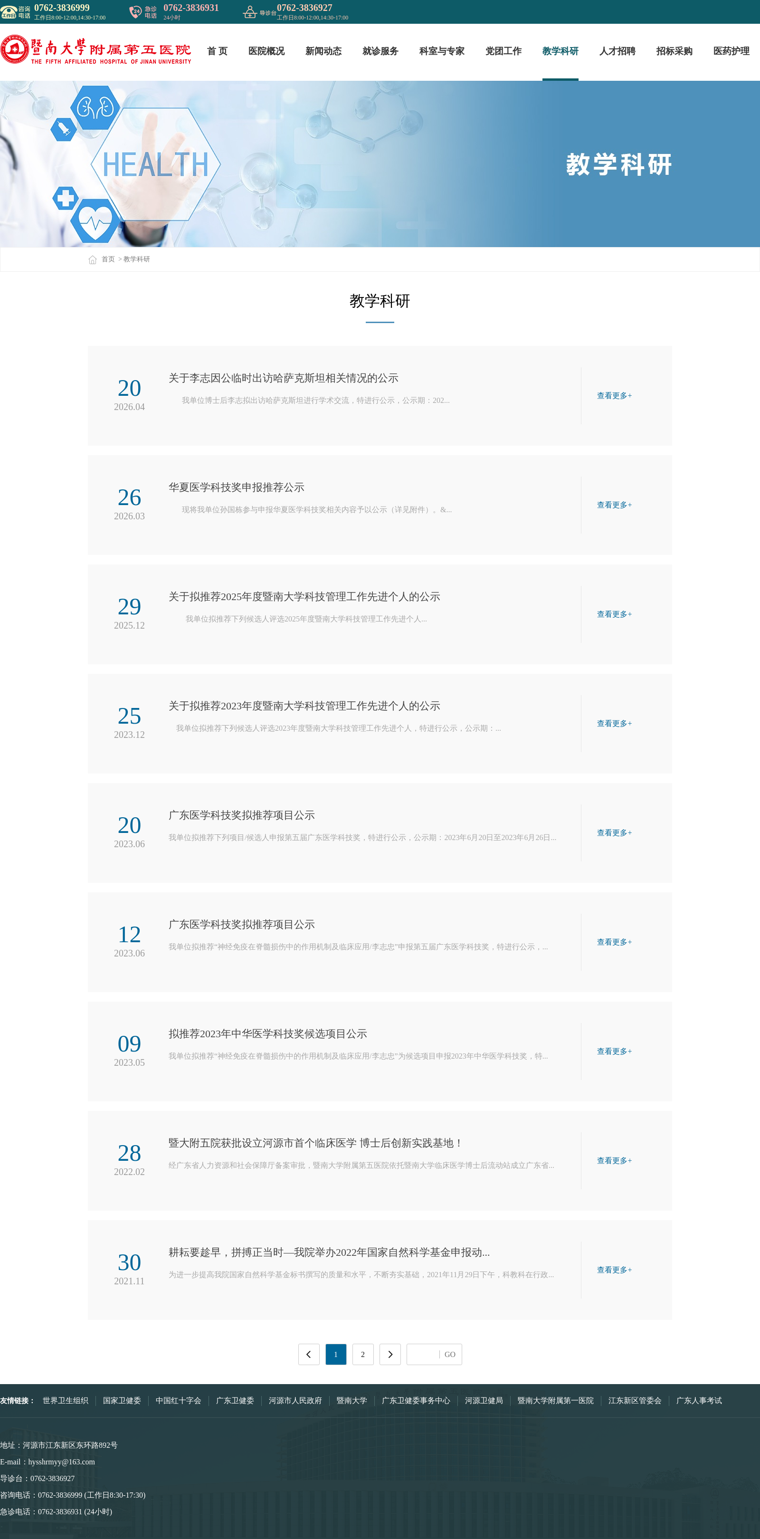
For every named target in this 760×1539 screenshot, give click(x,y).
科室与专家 (442, 51)
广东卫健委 (235, 1400)
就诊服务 (380, 51)
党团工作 (503, 51)
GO (450, 1354)
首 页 (217, 51)
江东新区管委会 (635, 1400)
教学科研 (560, 51)
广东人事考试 (699, 1400)
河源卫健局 (484, 1400)
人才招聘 (617, 51)
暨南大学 (352, 1400)
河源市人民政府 (295, 1400)
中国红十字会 (178, 1400)
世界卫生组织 (65, 1400)
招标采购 (674, 51)
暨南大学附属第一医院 (556, 1400)
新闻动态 (323, 51)
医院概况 (266, 51)
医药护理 (731, 51)
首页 (101, 259)
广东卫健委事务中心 (416, 1400)
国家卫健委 (122, 1400)
